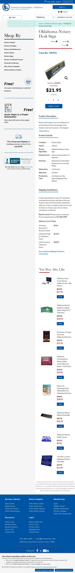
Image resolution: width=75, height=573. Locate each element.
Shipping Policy (34, 529)
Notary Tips (9, 529)
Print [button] (65, 45)
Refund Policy (34, 532)
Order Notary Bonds (12, 511)
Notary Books (9, 53)
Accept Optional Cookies (44, 570)
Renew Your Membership (62, 514)
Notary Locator (10, 524)
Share (54, 41)
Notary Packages (10, 46)
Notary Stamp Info (35, 522)
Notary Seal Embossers (12, 49)
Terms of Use (35, 567)
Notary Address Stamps (12, 70)
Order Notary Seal (35, 506)
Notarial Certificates (11, 63)
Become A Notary (11, 527)
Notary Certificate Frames (13, 59)
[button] (63, 7)
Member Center (59, 506)
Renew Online (10, 506)
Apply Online (9, 503)
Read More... (44, 131)
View (60, 297)
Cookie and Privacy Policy (49, 567)
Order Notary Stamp (36, 503)
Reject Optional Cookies (64, 570)
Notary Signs (8, 56)
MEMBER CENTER (65, 17)
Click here (28, 167)
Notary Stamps (9, 42)
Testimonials (9, 532)
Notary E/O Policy (11, 508)
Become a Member (60, 511)
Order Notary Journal (36, 511)
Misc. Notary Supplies (12, 66)
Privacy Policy (34, 527)
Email (65, 41)
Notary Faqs (9, 522)
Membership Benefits (61, 508)
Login (56, 503)
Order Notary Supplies (37, 508)
